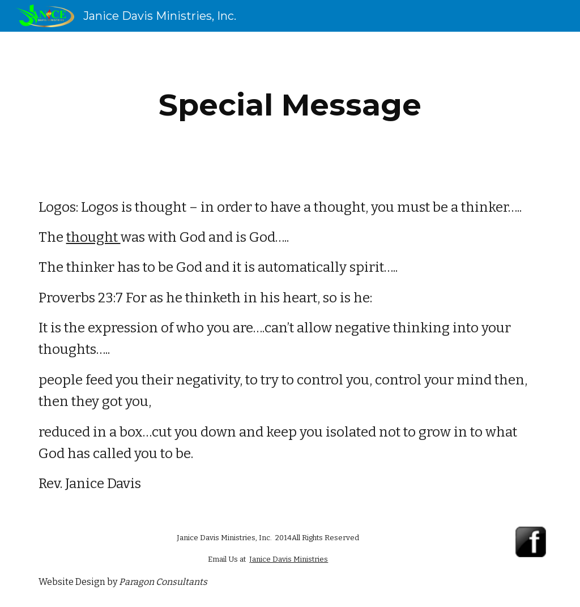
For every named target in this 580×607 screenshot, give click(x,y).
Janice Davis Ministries (288, 559)
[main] (289, 105)
